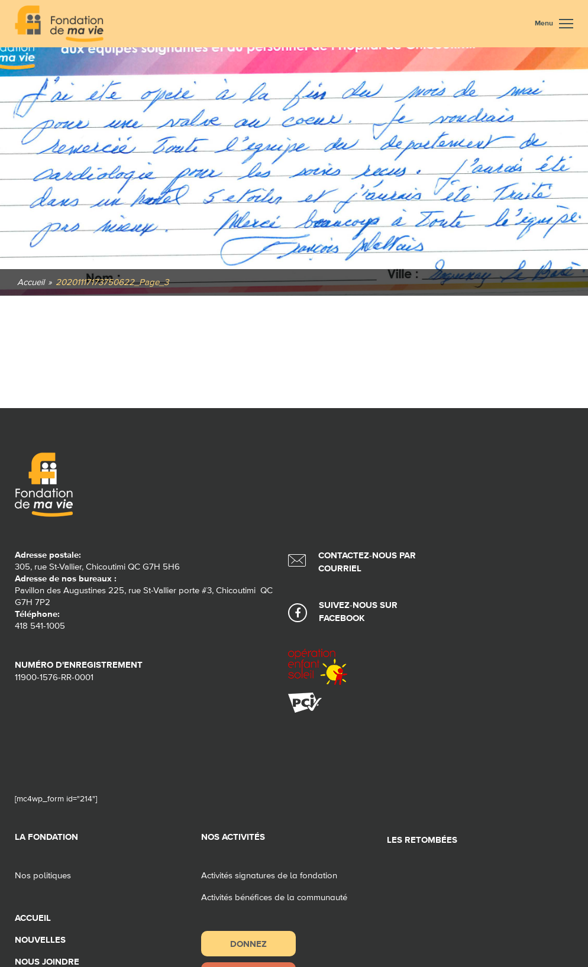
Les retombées (422, 840)
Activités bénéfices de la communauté (274, 897)
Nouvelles (40, 940)
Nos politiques (43, 875)
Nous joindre (47, 962)
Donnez (248, 944)
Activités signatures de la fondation (269, 875)
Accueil (33, 918)
